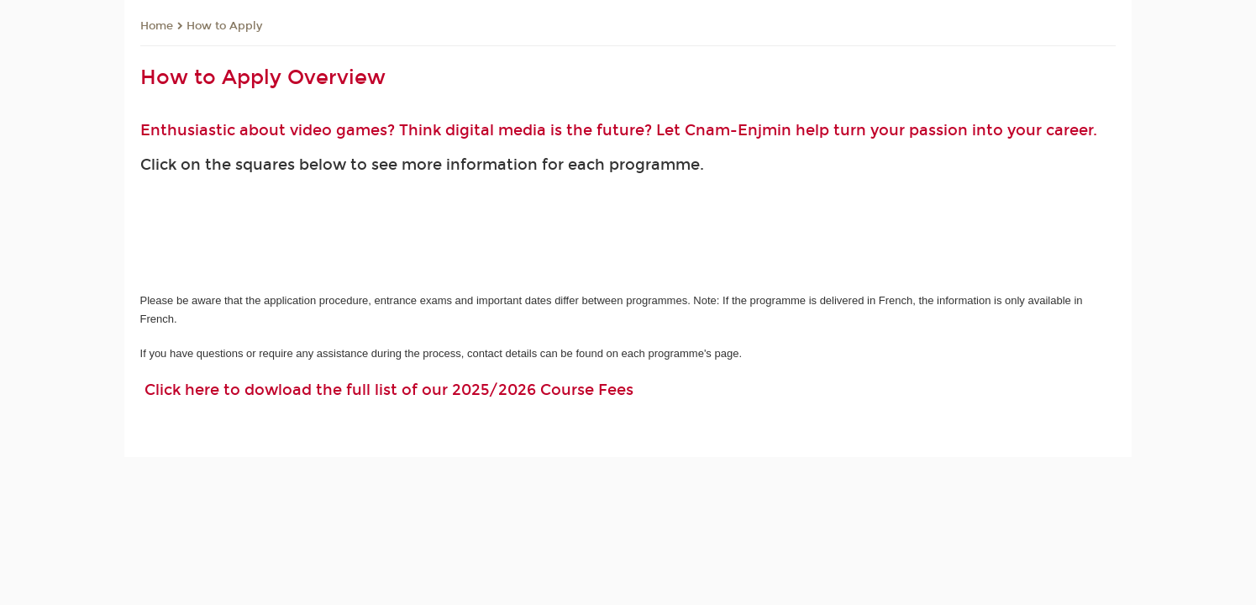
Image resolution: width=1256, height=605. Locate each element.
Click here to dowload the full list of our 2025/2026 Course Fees (389, 390)
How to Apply (224, 26)
